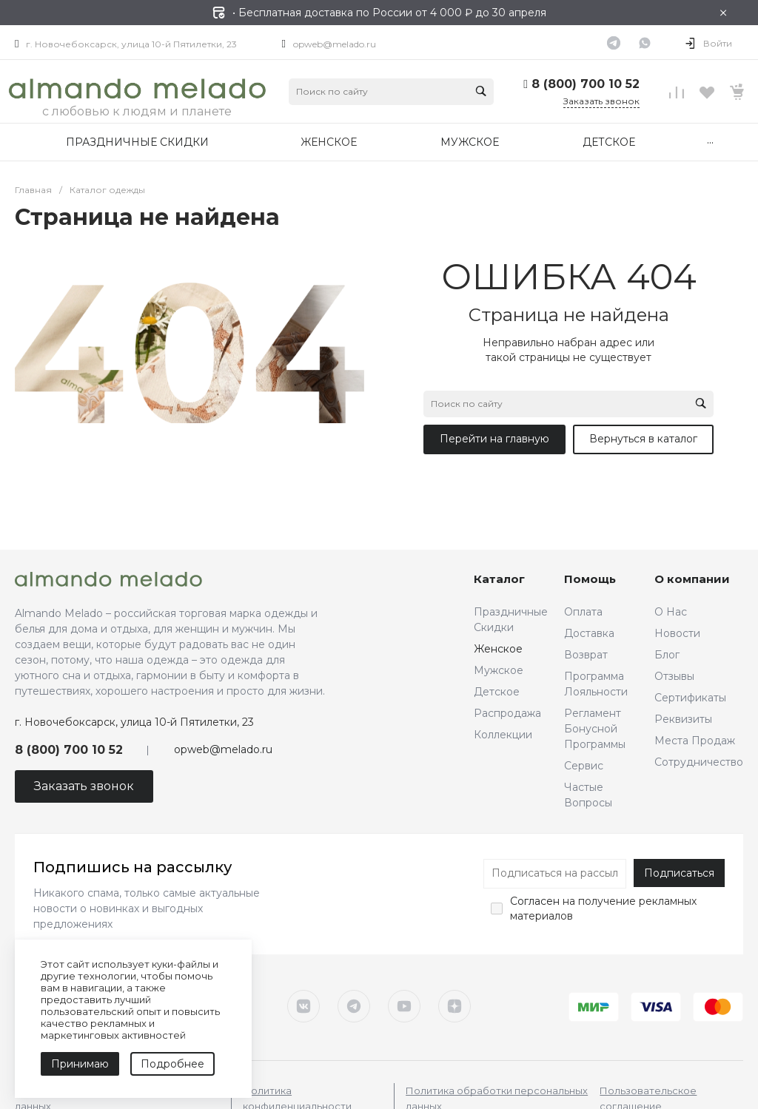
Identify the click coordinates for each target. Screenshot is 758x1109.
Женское (498, 648)
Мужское (498, 670)
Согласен (535, 901)
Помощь (590, 579)
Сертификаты (690, 697)
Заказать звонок (601, 101)
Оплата (583, 611)
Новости (677, 633)
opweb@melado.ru (334, 44)
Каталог (499, 579)
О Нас (670, 611)
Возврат (586, 654)
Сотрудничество (698, 762)
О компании (692, 579)
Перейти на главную (494, 438)
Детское (497, 691)
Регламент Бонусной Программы (594, 729)
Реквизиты (683, 719)
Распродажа (507, 713)
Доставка (589, 633)
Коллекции (503, 734)
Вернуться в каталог (643, 438)
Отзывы (674, 676)
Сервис (583, 765)
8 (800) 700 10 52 (585, 84)
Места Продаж (694, 740)
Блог (667, 654)
